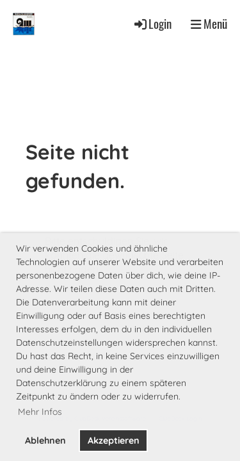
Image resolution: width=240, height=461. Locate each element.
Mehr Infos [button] (40, 411)
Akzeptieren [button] (114, 440)
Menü (209, 23)
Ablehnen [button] (45, 440)
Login (152, 23)
